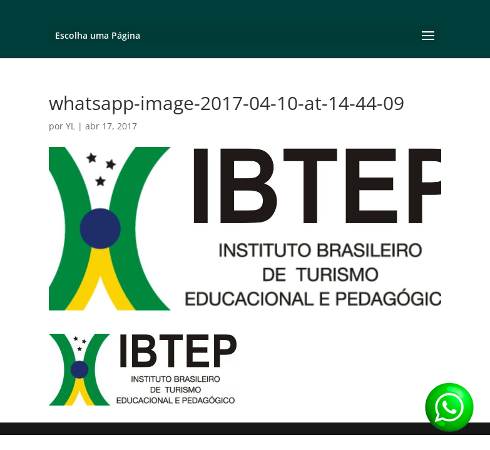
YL (70, 126)
